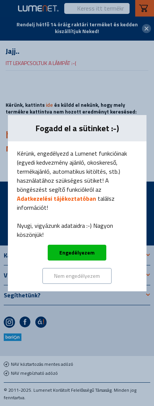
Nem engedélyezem (77, 276)
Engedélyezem (77, 252)
